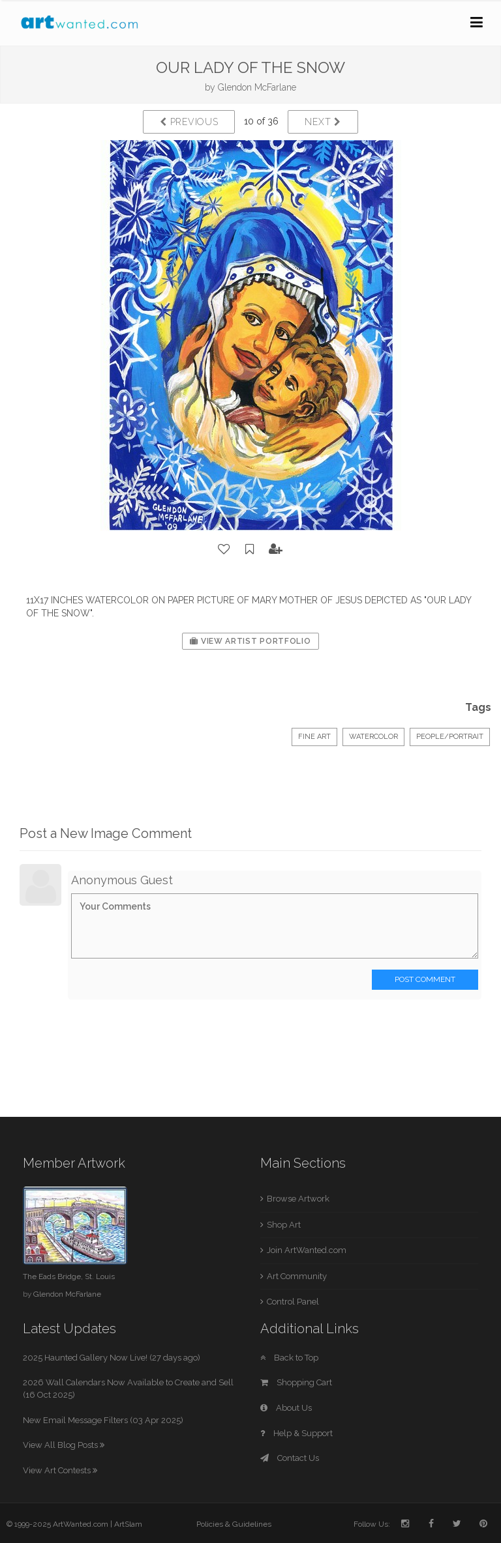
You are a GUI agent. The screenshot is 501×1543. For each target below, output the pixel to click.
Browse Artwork (298, 1199)
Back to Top (289, 1358)
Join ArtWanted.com (306, 1250)
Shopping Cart (296, 1382)
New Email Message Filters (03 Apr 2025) (103, 1420)
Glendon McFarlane (257, 87)
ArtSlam (128, 1524)
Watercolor (373, 736)
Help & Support (296, 1433)
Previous (189, 122)
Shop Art (284, 1225)
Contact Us (289, 1458)
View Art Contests (60, 1470)
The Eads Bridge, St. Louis (69, 1276)
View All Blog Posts (63, 1445)
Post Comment (425, 979)
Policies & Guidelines (233, 1524)
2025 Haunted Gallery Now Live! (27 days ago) (111, 1358)
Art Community (297, 1276)
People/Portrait (449, 736)
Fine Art (314, 736)
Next (323, 122)
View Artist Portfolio (250, 641)
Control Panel (293, 1301)
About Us (286, 1408)
